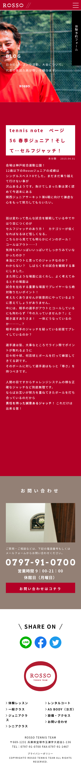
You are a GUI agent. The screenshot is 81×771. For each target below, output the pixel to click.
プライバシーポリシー (40, 753)
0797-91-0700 (31, 746)
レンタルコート (59, 703)
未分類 (52, 158)
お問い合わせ (58, 721)
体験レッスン (18, 703)
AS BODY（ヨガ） (62, 709)
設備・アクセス (59, 715)
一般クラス (16, 709)
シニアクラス (18, 726)
